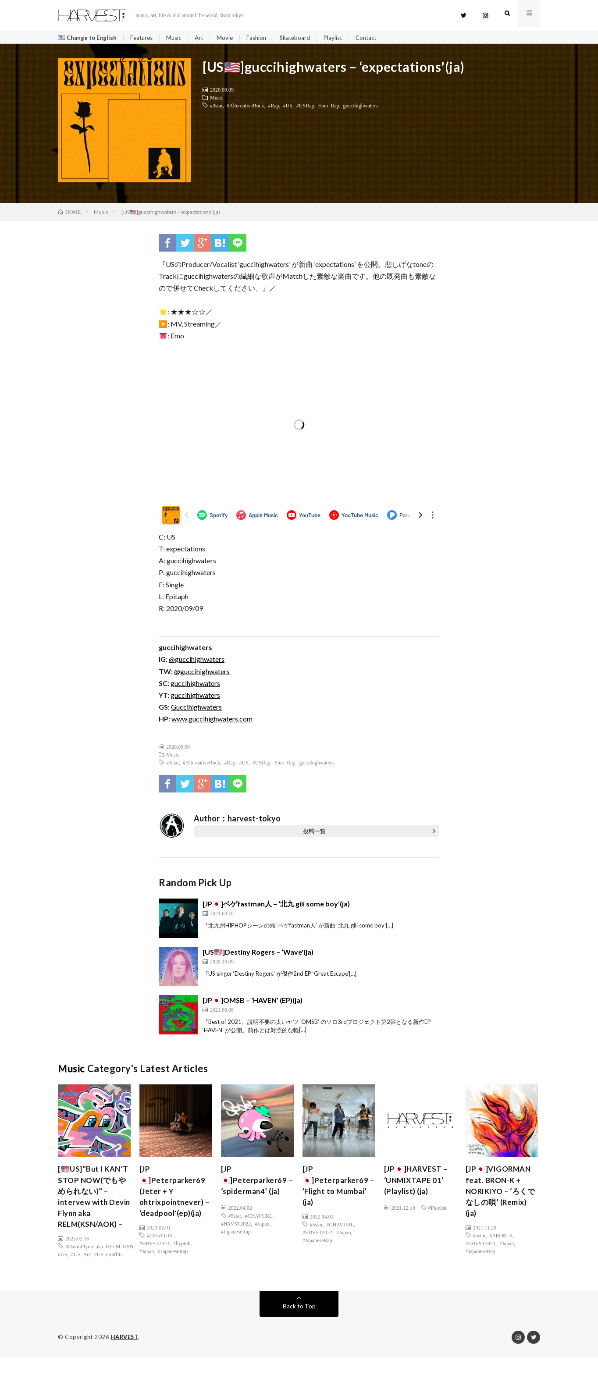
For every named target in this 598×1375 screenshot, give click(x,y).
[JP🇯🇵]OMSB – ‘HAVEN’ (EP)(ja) (253, 1002)
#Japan (146, 1268)
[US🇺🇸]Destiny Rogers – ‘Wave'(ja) (258, 953)
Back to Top (299, 1324)
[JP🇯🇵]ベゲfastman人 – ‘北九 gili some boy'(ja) (276, 905)
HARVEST (125, 1355)
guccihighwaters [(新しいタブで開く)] (195, 685)
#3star (216, 107)
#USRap (305, 107)
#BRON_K (501, 1241)
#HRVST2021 (480, 1248)
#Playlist (437, 1209)
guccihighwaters (360, 107)
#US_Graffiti (108, 1272)
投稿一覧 (314, 832)
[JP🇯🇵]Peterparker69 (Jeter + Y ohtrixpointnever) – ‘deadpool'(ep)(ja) (173, 1200)
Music (179, 38)
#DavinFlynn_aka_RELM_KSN (99, 1264)
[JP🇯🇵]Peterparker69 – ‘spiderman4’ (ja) (255, 1183)
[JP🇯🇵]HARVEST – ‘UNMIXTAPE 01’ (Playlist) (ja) (418, 1183)
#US (287, 107)
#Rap (273, 107)
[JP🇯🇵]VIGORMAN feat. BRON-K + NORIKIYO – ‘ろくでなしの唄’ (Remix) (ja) (501, 1194)
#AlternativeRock (245, 107)
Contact (378, 38)
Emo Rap (328, 107)
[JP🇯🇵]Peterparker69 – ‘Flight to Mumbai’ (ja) (336, 1189)
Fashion (263, 38)
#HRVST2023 (154, 1260)
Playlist (343, 38)
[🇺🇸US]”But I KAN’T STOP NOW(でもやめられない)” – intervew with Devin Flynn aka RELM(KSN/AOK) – (94, 1206)
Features (144, 38)
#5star (234, 1217)
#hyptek (181, 1260)
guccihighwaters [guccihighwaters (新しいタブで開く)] (195, 697)
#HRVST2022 (236, 1225)
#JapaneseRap (173, 1268)
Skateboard (304, 38)
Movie (231, 38)
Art (205, 38)
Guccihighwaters (196, 709)
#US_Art (80, 1272)
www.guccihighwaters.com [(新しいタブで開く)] (212, 721)
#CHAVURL (160, 1252)
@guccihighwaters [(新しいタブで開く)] (196, 661)
